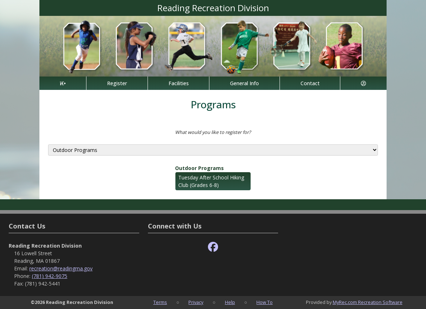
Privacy (195, 302)
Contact (310, 83)
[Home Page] (62, 83)
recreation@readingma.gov (61, 268)
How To (264, 302)
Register (117, 83)
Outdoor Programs (199, 168)
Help (230, 302)
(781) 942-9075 (49, 276)
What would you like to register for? (213, 132)
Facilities (179, 83)
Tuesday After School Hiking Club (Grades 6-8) (211, 181)
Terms (160, 302)
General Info (244, 83)
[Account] (363, 83)
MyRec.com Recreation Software (367, 302)
